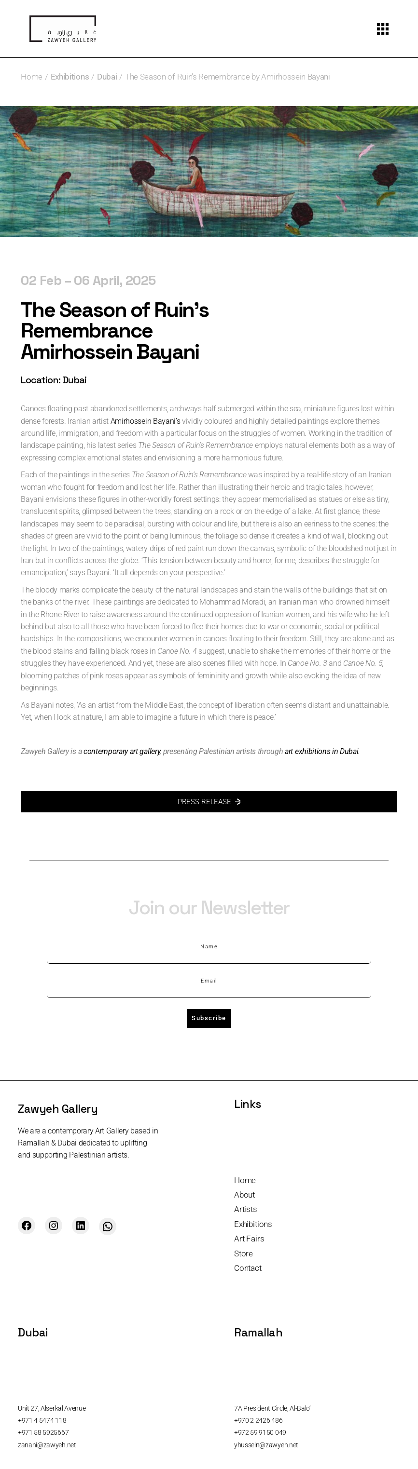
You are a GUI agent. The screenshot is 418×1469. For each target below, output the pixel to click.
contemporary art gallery (122, 751)
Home (245, 1180)
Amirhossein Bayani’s (146, 421)
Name (209, 946)
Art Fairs (249, 1238)
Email (209, 981)
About (244, 1194)
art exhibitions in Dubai (321, 751)
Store (243, 1253)
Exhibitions (70, 76)
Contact (248, 1268)
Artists (245, 1209)
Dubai (107, 76)
